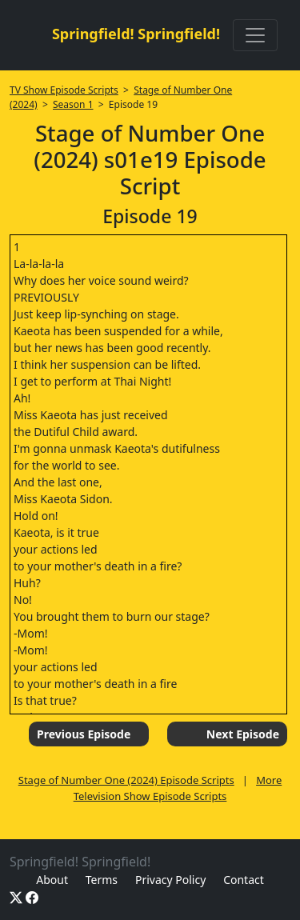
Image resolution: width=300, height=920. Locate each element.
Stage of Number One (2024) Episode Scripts (126, 780)
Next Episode (242, 734)
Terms (102, 879)
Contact (243, 879)
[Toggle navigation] (255, 35)
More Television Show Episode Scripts (178, 788)
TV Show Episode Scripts (64, 90)
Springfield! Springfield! (136, 33)
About (52, 879)
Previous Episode (83, 734)
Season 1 (73, 104)
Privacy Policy (170, 879)
